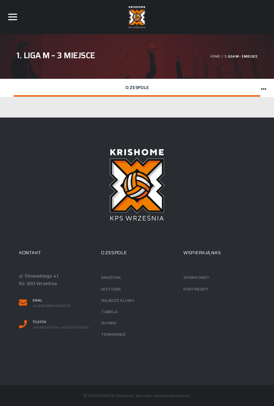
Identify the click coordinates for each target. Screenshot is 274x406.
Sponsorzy (196, 277)
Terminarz (113, 334)
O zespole (137, 87)
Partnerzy (195, 289)
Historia (111, 289)
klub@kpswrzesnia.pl (52, 306)
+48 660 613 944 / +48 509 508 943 (61, 328)
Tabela (109, 311)
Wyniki (108, 323)
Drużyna (110, 277)
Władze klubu (117, 300)
